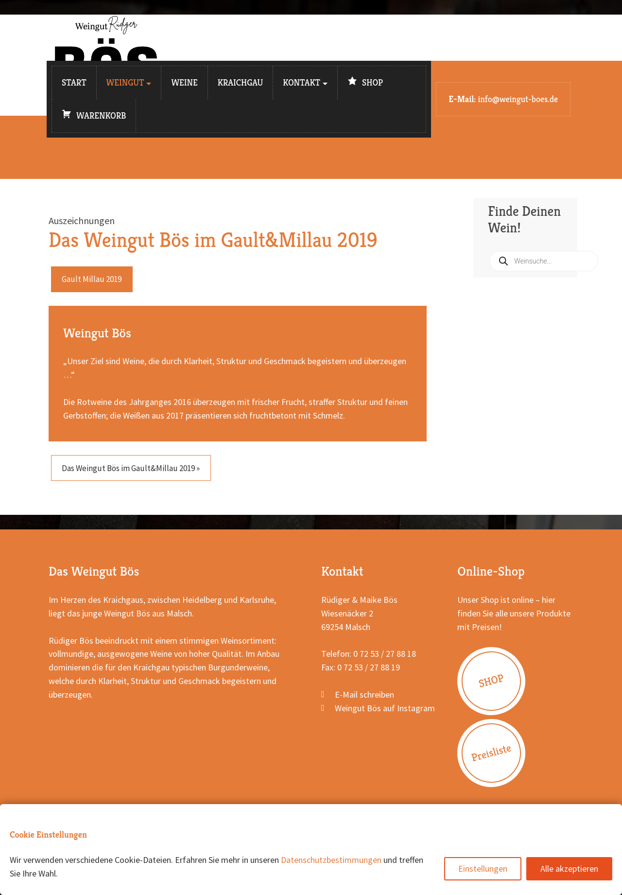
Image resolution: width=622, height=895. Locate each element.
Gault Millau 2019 (94, 279)
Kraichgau (240, 82)
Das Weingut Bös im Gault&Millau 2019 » (136, 469)
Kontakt (301, 82)
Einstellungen (482, 868)
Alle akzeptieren (569, 868)
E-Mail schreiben (364, 697)
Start (74, 82)
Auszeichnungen (82, 220)
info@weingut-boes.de (518, 99)
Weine (184, 82)
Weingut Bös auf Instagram (385, 711)
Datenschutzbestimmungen (331, 859)
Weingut (125, 82)
